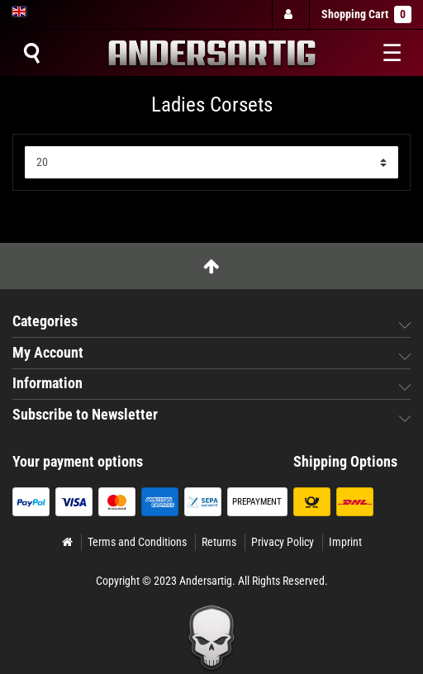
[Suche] (31, 53)
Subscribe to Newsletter (85, 414)
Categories (45, 321)
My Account (47, 352)
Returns (219, 541)
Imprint (345, 541)
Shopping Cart (366, 14)
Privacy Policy (282, 541)
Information (47, 383)
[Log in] (290, 14)
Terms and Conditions (137, 541)
